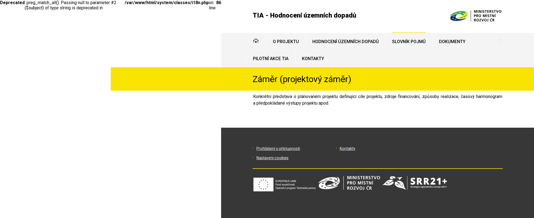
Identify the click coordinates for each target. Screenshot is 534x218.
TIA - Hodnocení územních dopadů (304, 15)
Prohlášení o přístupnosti (278, 148)
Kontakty (347, 148)
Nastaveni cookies (272, 158)
